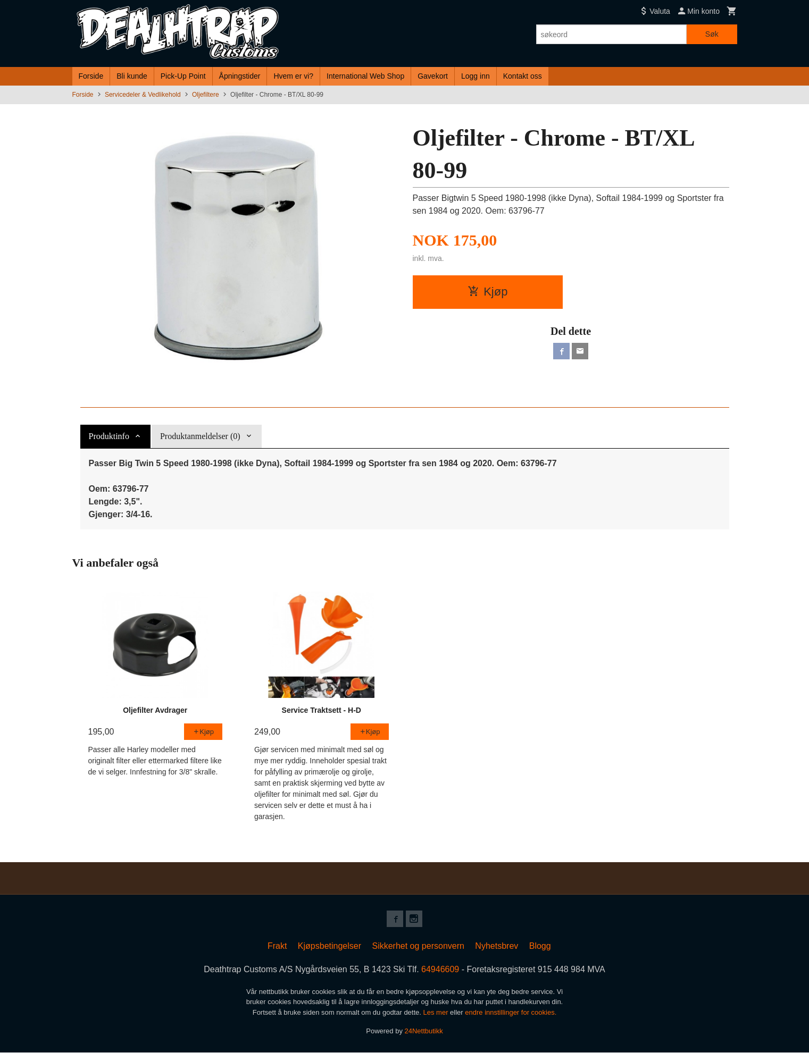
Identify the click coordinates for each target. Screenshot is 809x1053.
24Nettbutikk (424, 1031)
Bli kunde (131, 76)
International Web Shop (365, 76)
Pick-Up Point (183, 76)
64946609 (440, 969)
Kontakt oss (522, 76)
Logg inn (475, 76)
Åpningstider (240, 76)
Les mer (437, 1013)
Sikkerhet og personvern (418, 946)
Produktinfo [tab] (109, 436)
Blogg (540, 946)
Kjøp (487, 291)
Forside (91, 76)
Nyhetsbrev (496, 946)
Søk (712, 34)
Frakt (277, 946)
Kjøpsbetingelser (329, 946)
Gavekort (433, 76)
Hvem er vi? (293, 76)
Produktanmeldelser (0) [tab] (200, 436)
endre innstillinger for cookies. (510, 1013)
